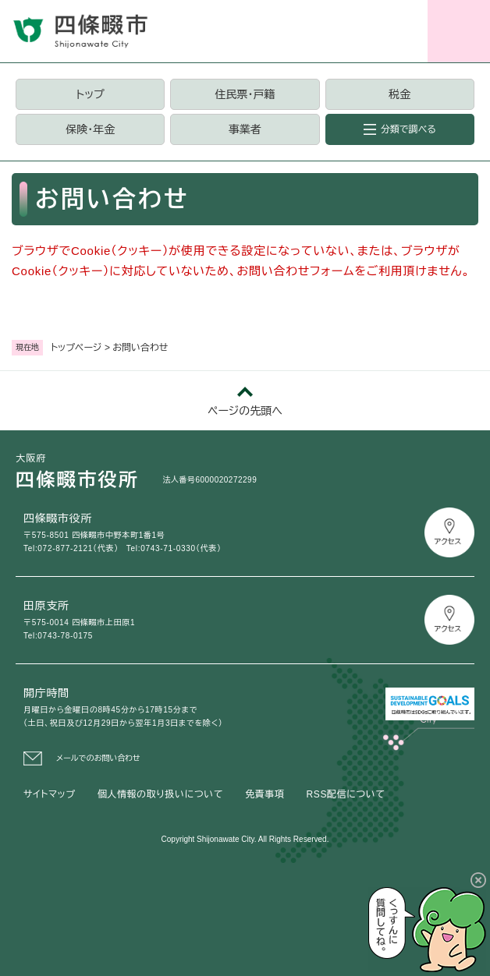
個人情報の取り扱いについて (160, 794)
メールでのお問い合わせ (98, 758)
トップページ (76, 347)
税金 (399, 94)
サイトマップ (49, 794)
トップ (90, 94)
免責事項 (264, 794)
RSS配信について (346, 794)
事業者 (245, 129)
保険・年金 (90, 129)
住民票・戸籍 (245, 94)
